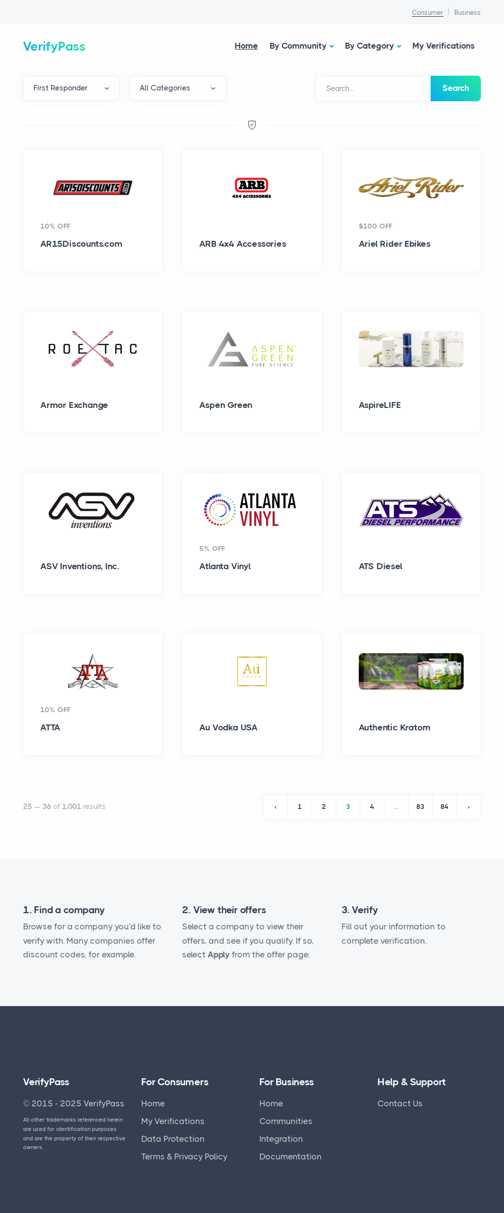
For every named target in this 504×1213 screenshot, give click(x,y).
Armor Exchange (74, 405)
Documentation (290, 1156)
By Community (298, 46)
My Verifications (443, 46)
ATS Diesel (381, 566)
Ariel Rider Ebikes (395, 244)
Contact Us (400, 1103)
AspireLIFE (380, 405)
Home (246, 46)
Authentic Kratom (395, 727)
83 (420, 806)
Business (467, 12)
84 (444, 806)
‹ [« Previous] (276, 806)
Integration (281, 1139)
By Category (369, 46)
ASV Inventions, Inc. (79, 566)
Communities (286, 1121)
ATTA (50, 727)
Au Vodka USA (228, 727)
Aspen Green (225, 405)
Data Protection (173, 1139)
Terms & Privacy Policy (184, 1156)
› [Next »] (469, 806)
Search (455, 88)
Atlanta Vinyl (225, 566)
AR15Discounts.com (81, 244)
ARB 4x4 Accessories (242, 244)
